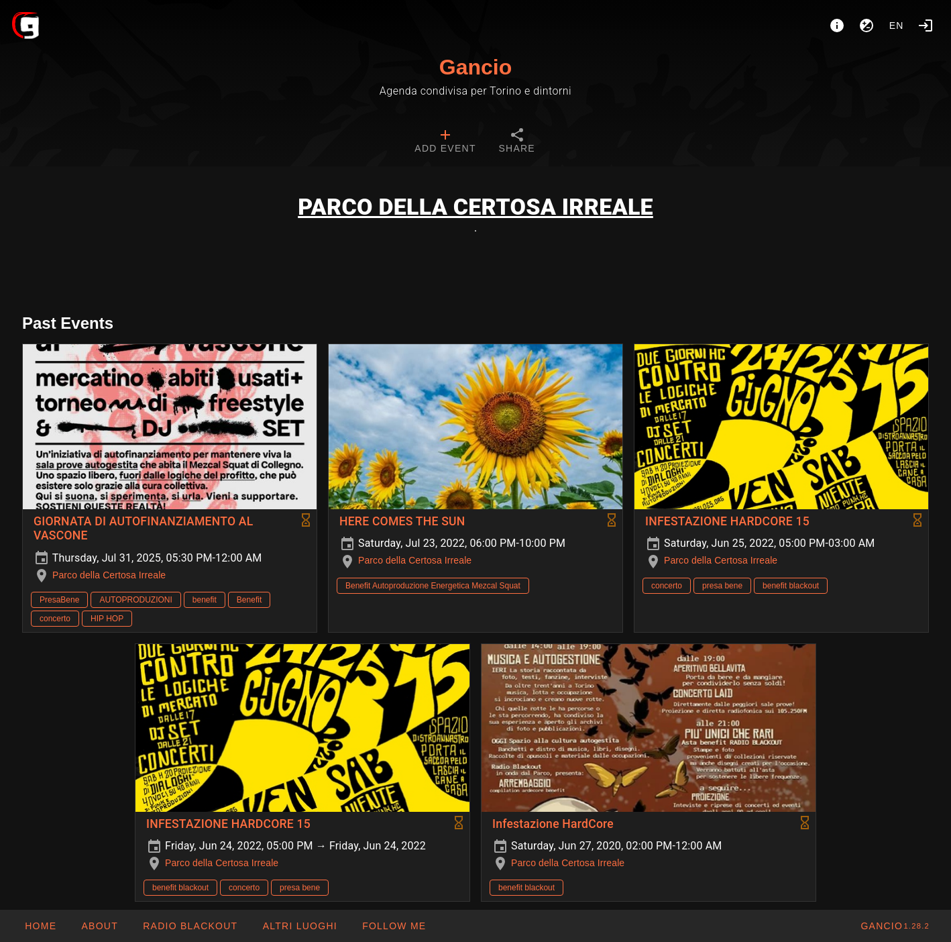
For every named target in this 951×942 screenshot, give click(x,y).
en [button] (896, 25)
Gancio (475, 67)
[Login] (925, 25)
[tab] (445, 142)
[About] (837, 25)
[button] (299, 926)
